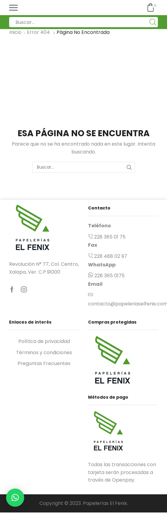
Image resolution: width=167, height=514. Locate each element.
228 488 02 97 (110, 256)
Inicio (15, 32)
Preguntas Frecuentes (44, 363)
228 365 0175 (109, 275)
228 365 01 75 (110, 236)
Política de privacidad (44, 341)
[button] (15, 498)
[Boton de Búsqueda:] (153, 22)
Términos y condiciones (44, 352)
